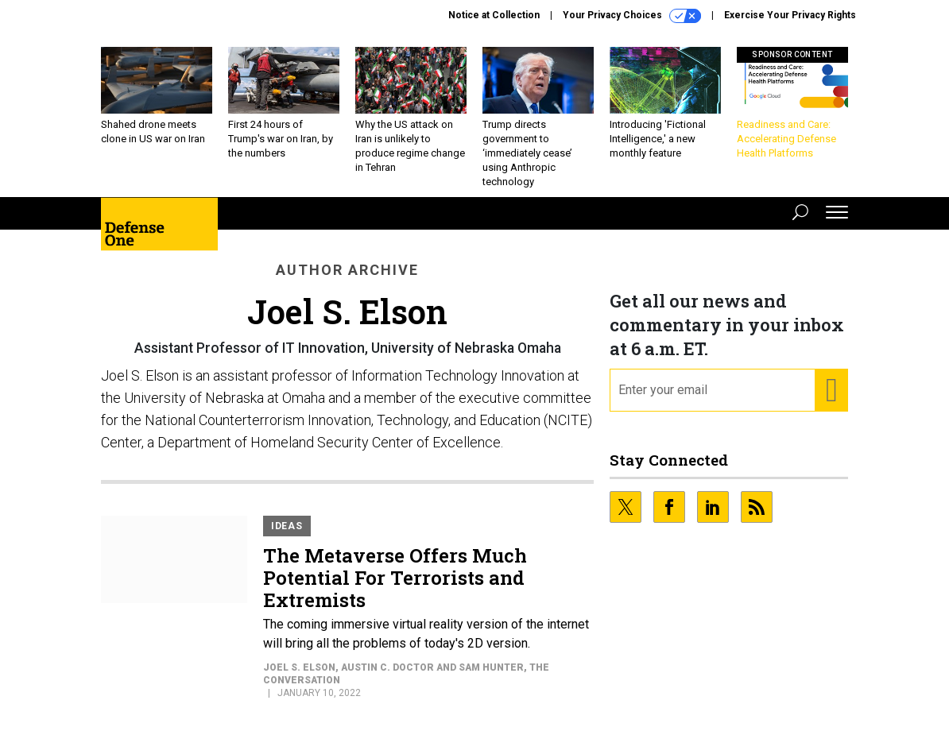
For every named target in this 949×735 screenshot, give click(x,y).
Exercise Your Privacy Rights (790, 15)
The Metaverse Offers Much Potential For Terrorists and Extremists (395, 578)
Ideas (287, 526)
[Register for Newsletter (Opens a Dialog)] (831, 390)
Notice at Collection (494, 15)
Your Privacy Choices (632, 16)
